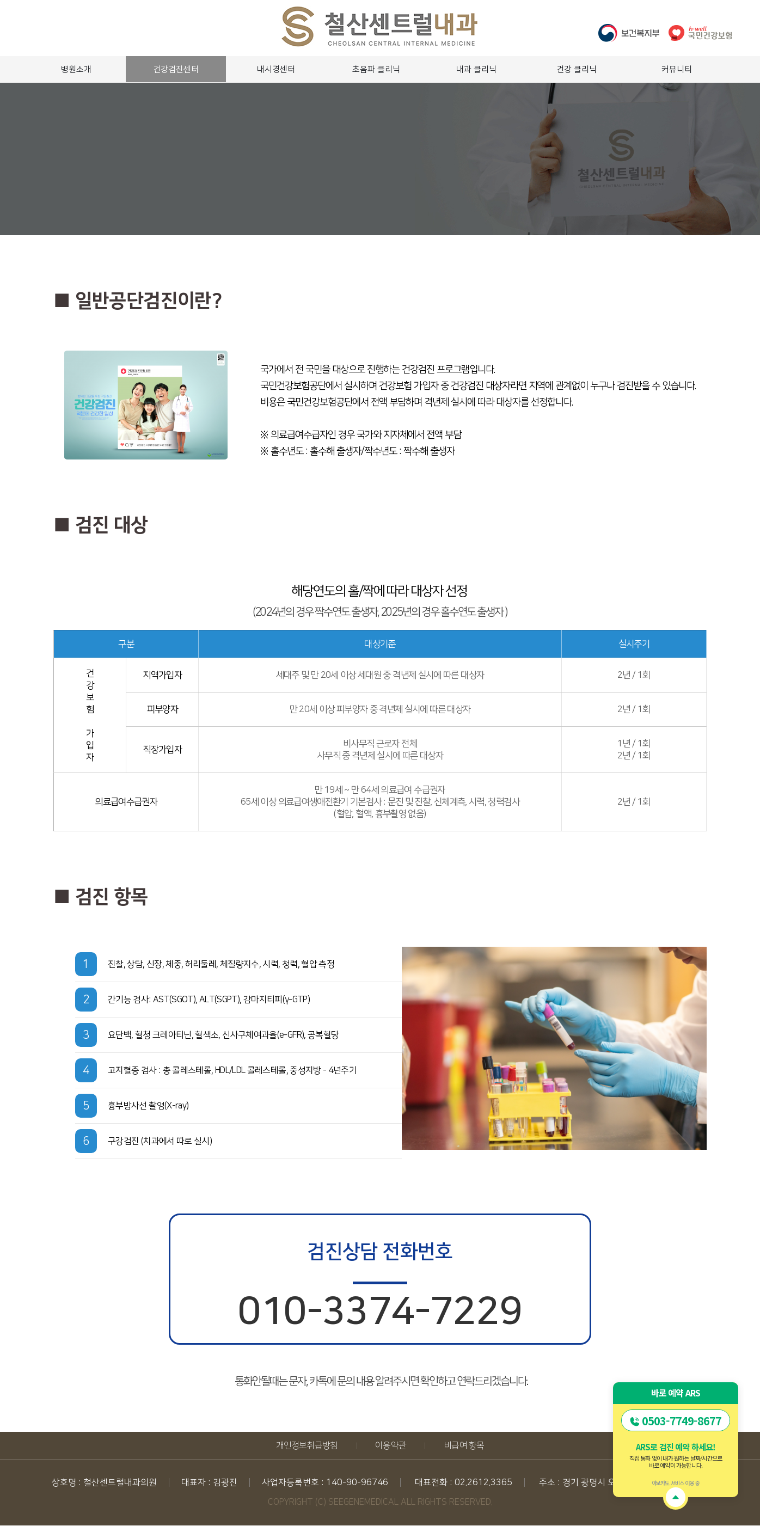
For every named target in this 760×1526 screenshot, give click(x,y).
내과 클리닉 (476, 69)
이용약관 (390, 1445)
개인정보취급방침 (307, 1445)
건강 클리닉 (576, 69)
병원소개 (76, 69)
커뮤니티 (676, 69)
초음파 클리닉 (376, 69)
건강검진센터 (176, 69)
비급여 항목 (464, 1445)
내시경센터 (276, 69)
